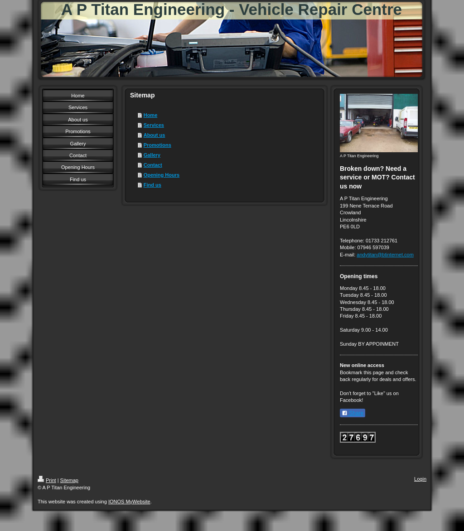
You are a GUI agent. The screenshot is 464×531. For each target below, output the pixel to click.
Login (420, 479)
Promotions (157, 145)
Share (352, 413)
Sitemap (69, 480)
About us (154, 135)
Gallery (152, 155)
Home (151, 115)
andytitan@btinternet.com (385, 254)
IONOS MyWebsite (129, 501)
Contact (153, 165)
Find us (152, 185)
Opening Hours (161, 175)
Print (47, 480)
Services (154, 125)
